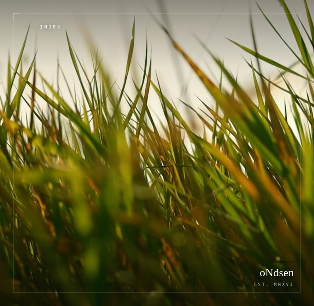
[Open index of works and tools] (43, 27)
